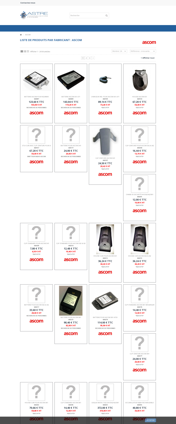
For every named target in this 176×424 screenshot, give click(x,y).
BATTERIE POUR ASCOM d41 (71, 146)
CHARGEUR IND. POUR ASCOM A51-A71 (105, 97)
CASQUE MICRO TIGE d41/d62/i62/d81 (105, 403)
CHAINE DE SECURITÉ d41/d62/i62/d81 (139, 194)
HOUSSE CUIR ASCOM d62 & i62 (139, 256)
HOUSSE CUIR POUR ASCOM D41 (105, 256)
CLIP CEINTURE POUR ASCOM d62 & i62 (139, 146)
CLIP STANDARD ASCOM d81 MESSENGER (139, 305)
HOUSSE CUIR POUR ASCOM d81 (36, 403)
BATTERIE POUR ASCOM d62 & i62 (36, 305)
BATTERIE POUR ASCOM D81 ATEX (105, 317)
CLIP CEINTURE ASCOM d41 (105, 158)
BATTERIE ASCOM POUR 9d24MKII (36, 97)
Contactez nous (27, 3)
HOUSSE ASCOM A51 (139, 97)
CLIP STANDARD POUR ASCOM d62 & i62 (71, 243)
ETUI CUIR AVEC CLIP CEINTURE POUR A (36, 146)
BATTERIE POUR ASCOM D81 (71, 317)
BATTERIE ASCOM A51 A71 (70, 97)
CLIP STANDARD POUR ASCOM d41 (36, 243)
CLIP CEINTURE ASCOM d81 (139, 354)
